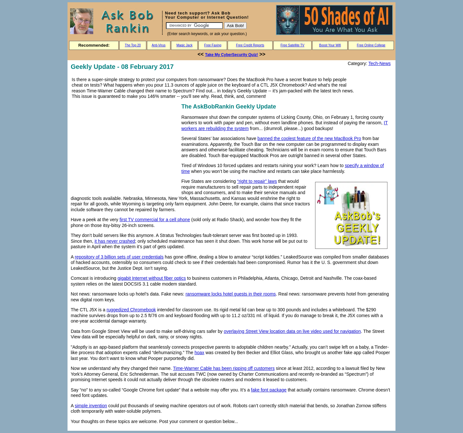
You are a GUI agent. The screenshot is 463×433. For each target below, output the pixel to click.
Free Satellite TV (292, 45)
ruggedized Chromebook (131, 309)
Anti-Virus (159, 45)
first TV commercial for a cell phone (155, 219)
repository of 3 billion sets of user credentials (119, 256)
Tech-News (379, 63)
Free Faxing (212, 45)
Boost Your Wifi (330, 45)
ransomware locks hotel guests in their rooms (231, 294)
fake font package (269, 389)
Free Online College (371, 45)
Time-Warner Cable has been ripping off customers (224, 368)
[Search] (194, 25)
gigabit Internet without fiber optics (152, 278)
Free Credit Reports (250, 45)
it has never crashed (115, 241)
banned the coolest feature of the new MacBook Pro (309, 138)
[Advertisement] (125, 147)
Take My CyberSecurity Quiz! (231, 54)
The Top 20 (133, 45)
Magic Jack (185, 45)
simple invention (91, 405)
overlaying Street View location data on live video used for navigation (292, 331)
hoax (199, 352)
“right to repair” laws (257, 181)
